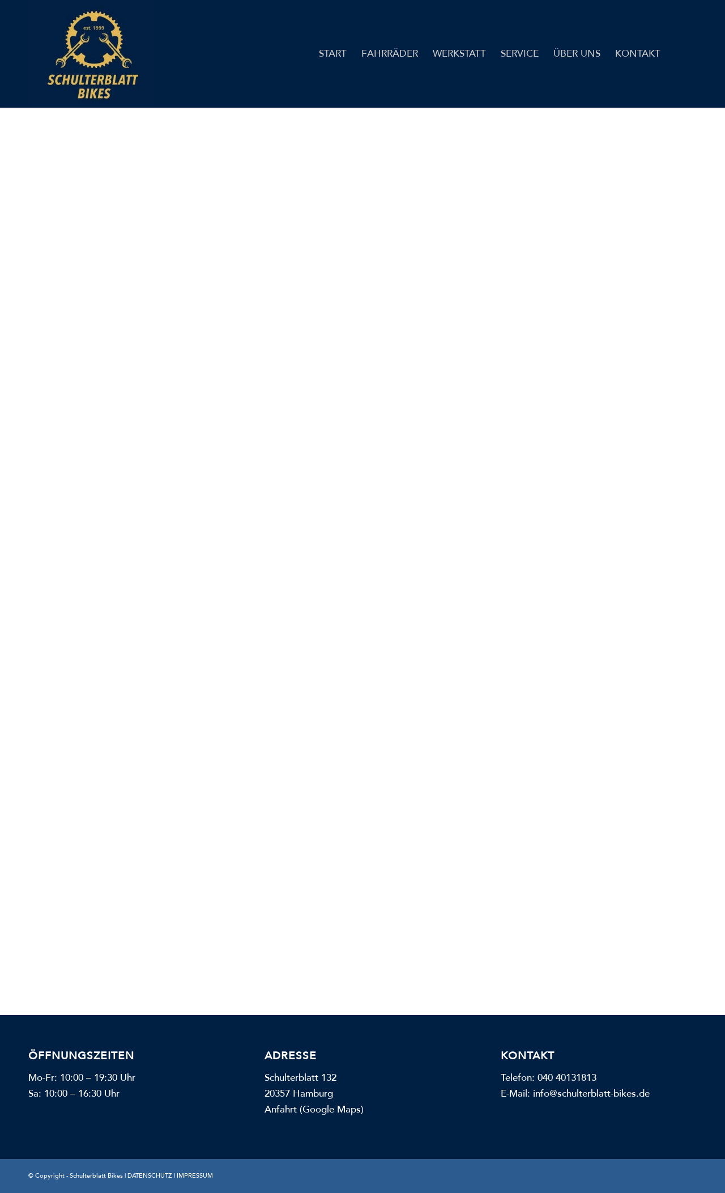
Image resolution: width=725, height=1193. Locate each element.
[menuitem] (333, 54)
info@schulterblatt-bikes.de (591, 1093)
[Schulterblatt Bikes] (91, 54)
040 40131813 (567, 1078)
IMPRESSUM (195, 1175)
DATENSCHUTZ (149, 1175)
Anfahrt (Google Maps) (314, 1109)
